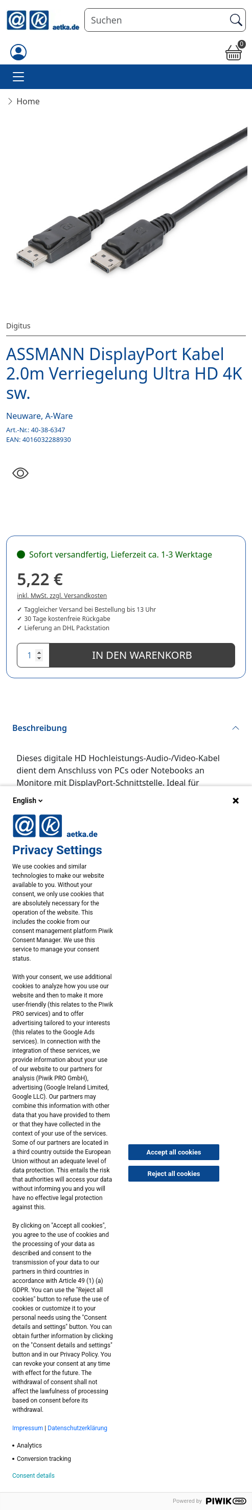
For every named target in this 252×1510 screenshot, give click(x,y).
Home (28, 101)
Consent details (33, 1475)
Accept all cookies (174, 1152)
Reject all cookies (174, 1174)
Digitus (18, 325)
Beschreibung (39, 728)
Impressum (27, 1428)
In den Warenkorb (142, 655)
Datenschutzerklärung (77, 1428)
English (28, 800)
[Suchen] (155, 20)
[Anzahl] (33, 655)
